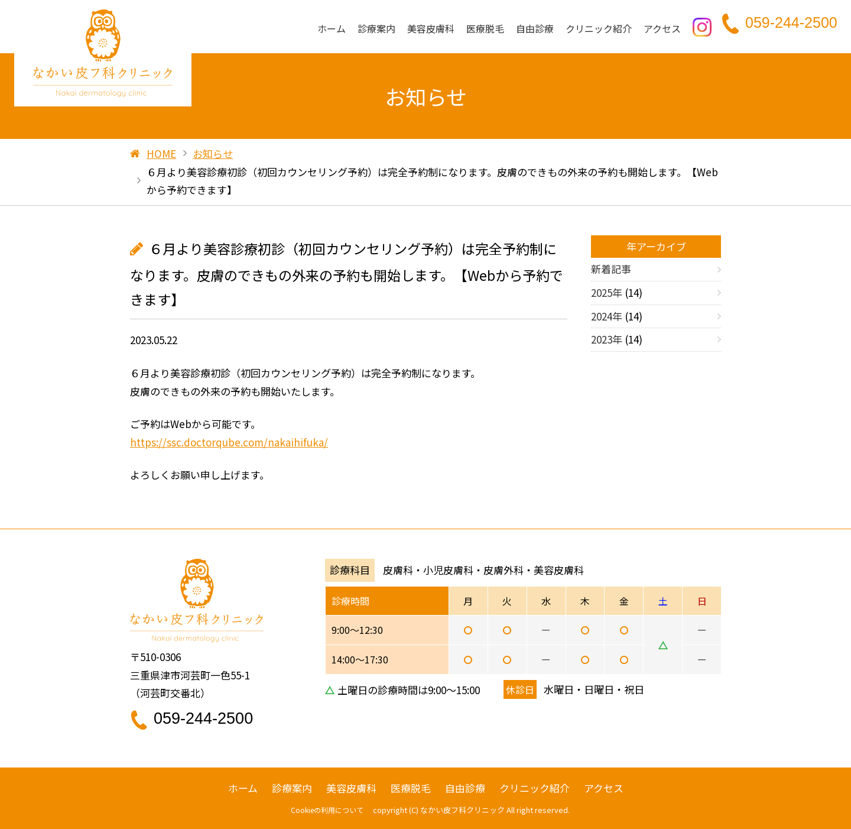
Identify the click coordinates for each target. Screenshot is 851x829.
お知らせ (213, 153)
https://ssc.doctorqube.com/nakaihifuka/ (229, 442)
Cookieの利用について (327, 810)
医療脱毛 (485, 28)
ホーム (331, 28)
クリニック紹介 (599, 28)
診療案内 (376, 28)
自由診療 (535, 28)
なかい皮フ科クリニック (462, 809)
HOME (161, 153)
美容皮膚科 (430, 28)
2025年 (606, 292)
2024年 (606, 316)
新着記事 (611, 268)
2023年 (606, 339)
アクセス (662, 28)
